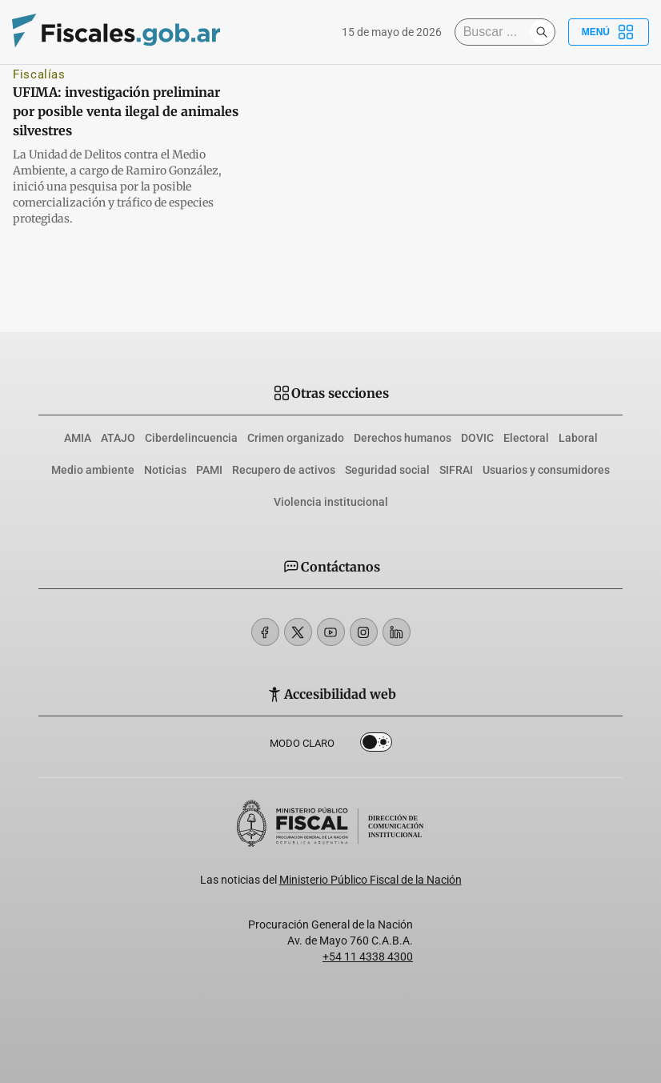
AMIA (77, 437)
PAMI (209, 469)
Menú (608, 32)
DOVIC (477, 437)
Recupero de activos (283, 469)
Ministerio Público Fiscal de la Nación (370, 879)
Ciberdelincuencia (191, 437)
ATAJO (118, 437)
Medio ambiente (92, 469)
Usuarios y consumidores (546, 469)
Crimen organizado (295, 437)
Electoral (526, 437)
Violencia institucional (331, 501)
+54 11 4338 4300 (367, 956)
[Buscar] (496, 32)
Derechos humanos (402, 437)
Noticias (165, 469)
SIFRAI (456, 469)
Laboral (578, 437)
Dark (376, 745)
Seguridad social (387, 469)
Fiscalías (39, 74)
